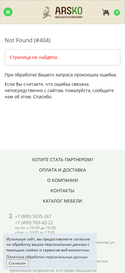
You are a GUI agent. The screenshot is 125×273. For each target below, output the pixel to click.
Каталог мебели (62, 201)
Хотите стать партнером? (62, 159)
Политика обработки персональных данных (47, 257)
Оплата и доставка (62, 170)
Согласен (17, 263)
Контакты (62, 190)
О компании (62, 180)
